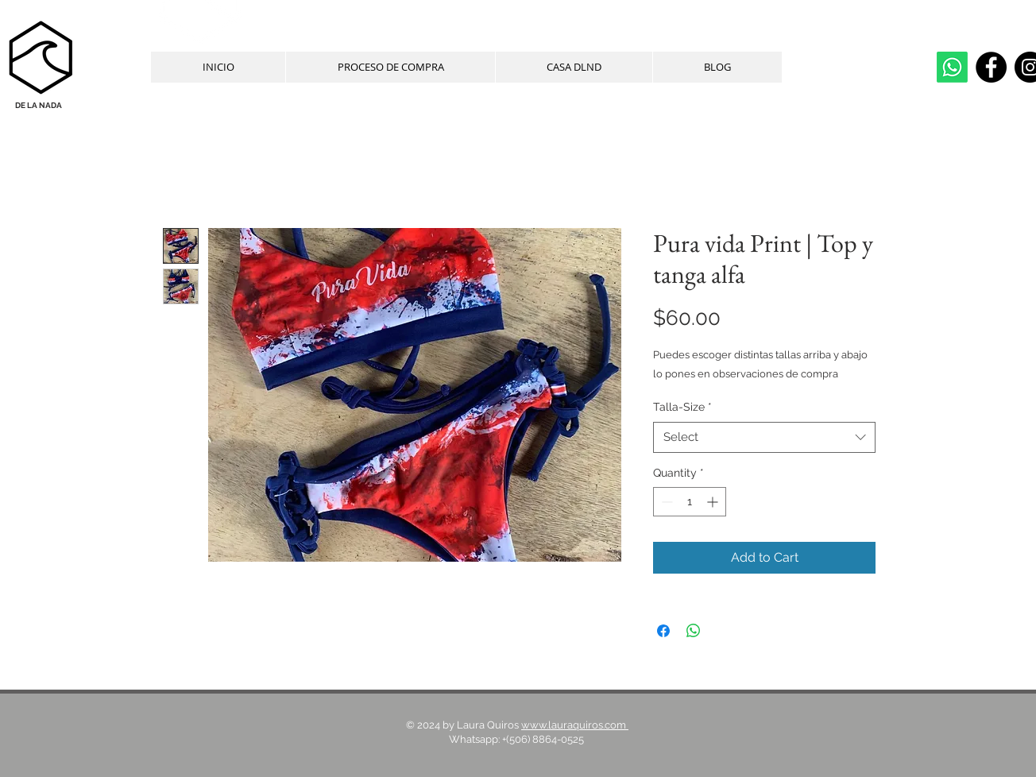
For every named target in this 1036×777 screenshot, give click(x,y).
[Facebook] (991, 67)
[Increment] (714, 502)
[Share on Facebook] (663, 630)
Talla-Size (682, 406)
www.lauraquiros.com (574, 725)
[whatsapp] (952, 67)
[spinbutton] (689, 502)
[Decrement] (665, 502)
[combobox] (764, 437)
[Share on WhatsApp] (693, 630)
